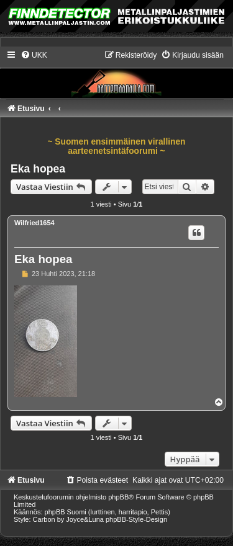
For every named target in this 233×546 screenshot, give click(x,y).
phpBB (118, 497)
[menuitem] (34, 55)
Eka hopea (38, 169)
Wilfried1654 (34, 222)
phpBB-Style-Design (136, 519)
